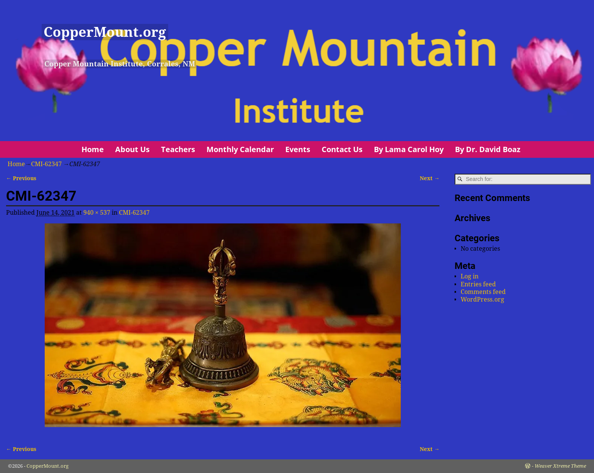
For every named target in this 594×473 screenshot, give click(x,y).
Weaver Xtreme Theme (560, 466)
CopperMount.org (105, 32)
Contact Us (342, 149)
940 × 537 (96, 212)
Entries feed (478, 284)
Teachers (178, 149)
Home (92, 149)
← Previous (21, 178)
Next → (429, 178)
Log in (469, 276)
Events (297, 149)
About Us (132, 149)
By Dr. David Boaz (488, 149)
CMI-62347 (46, 164)
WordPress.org (482, 299)
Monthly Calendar (240, 149)
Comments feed (483, 291)
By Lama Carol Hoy (409, 149)
